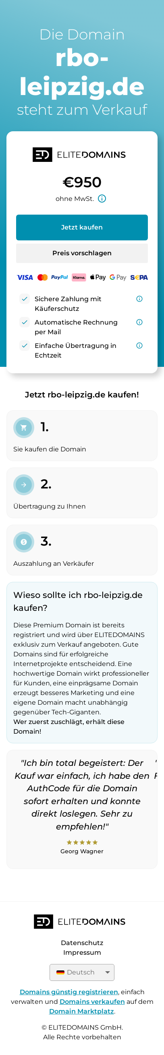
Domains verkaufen (92, 1001)
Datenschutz (82, 943)
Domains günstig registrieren (69, 992)
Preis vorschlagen (82, 253)
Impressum (82, 952)
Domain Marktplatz (81, 1011)
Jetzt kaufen (82, 227)
